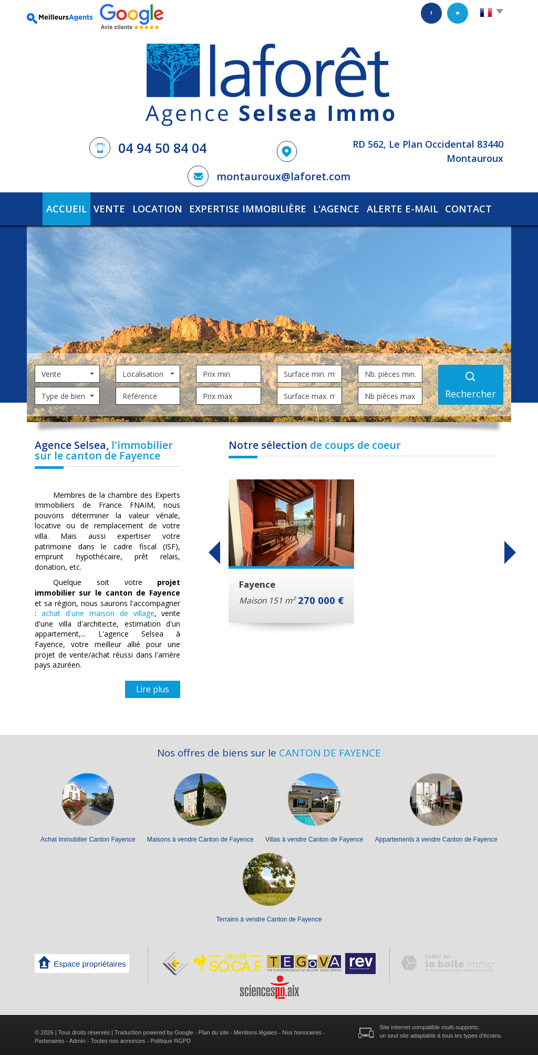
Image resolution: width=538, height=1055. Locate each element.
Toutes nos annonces (117, 1037)
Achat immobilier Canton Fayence (87, 836)
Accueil (61, 207)
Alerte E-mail (404, 207)
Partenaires (49, 1037)
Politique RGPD (170, 1037)
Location (166, 207)
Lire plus (152, 685)
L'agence (337, 207)
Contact (473, 207)
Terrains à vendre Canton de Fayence (269, 916)
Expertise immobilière (252, 207)
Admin (77, 1037)
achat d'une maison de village (98, 610)
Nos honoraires (302, 1029)
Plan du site (214, 1029)
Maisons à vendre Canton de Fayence (200, 836)
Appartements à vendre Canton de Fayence (436, 836)
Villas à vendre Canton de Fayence (314, 836)
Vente (112, 207)
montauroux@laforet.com (283, 176)
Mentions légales (255, 1029)
